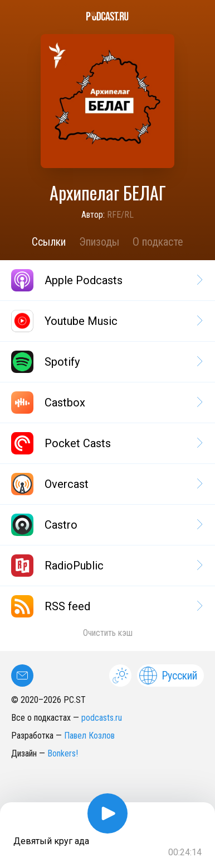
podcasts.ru (101, 717)
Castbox (106, 402)
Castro (106, 524)
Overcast (106, 484)
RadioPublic (106, 565)
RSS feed (106, 606)
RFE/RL (120, 214)
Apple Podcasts (106, 280)
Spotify (106, 361)
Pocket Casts (106, 443)
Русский (168, 675)
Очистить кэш (108, 633)
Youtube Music (106, 321)
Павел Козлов (89, 735)
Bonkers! (62, 753)
